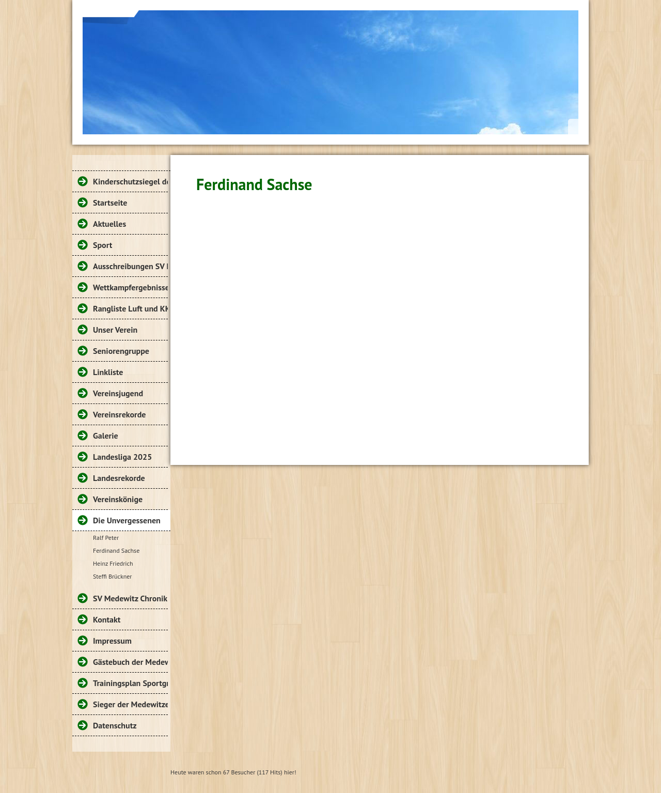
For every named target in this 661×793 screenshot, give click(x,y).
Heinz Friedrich (113, 563)
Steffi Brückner (112, 576)
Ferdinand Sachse (116, 550)
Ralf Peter (106, 537)
